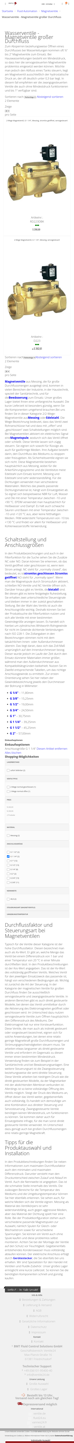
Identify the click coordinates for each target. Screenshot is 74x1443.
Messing (33, 418)
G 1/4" (14, 693)
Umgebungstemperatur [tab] (17, 914)
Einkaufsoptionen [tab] (14, 740)
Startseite (7, 11)
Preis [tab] (9, 800)
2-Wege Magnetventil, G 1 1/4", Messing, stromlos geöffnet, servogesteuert (37, 120)
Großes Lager (38, 1389)
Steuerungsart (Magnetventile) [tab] (21, 907)
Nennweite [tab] (12, 891)
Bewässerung (18, 398)
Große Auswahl (39, 1384)
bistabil (53, 589)
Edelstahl (52, 418)
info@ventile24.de (38, 1375)
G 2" (13, 733)
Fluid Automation (27, 11)
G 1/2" (14, 704)
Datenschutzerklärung (64, 1435)
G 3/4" (14, 710)
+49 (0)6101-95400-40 (38, 1370)
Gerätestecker (22, 1258)
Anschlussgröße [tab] (15, 844)
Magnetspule (19, 438)
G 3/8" (14, 698)
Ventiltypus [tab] (12, 779)
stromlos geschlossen (39, 573)
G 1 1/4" (15, 722)
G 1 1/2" (16, 728)
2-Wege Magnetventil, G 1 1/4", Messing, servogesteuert (37, 240)
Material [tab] (11, 827)
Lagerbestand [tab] (13, 762)
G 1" (13, 716)
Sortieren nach (14, 97)
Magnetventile (49, 11)
